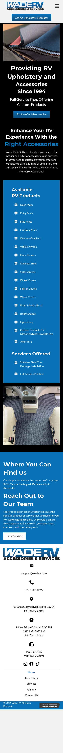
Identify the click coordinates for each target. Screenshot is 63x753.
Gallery (31, 689)
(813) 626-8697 (34, 589)
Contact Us (31, 695)
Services (31, 683)
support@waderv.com (34, 573)
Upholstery (31, 677)
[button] (31, 17)
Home (31, 672)
